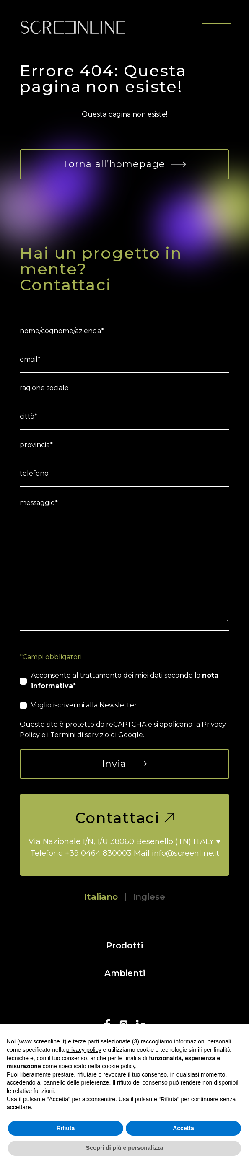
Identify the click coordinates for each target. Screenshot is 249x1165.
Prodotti (124, 945)
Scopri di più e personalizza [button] (124, 1147)
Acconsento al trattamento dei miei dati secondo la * (124, 680)
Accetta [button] (183, 1128)
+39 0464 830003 (98, 853)
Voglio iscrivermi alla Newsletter (84, 705)
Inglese (149, 897)
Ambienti (124, 973)
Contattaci (124, 817)
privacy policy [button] (83, 1049)
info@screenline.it (185, 853)
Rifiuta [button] (66, 1128)
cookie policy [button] (118, 1066)
